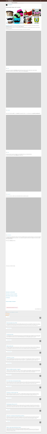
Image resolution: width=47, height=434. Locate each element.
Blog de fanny (8, 408)
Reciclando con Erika (9, 25)
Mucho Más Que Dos (9, 373)
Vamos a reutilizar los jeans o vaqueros (13, 367)
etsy (8, 68)
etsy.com (9, 194)
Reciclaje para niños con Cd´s (11, 402)
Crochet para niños (9, 333)
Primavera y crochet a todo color (12, 391)
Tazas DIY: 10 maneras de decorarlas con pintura (15, 414)
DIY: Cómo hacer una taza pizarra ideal (13, 379)
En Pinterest (8, 297)
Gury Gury (8, 315)
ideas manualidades (14, 2)
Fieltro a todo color (9, 344)
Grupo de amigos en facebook (11, 301)
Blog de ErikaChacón (10, 4)
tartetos (9, 110)
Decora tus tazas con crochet (11, 321)
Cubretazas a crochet (10, 356)
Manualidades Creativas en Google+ (11, 295)
